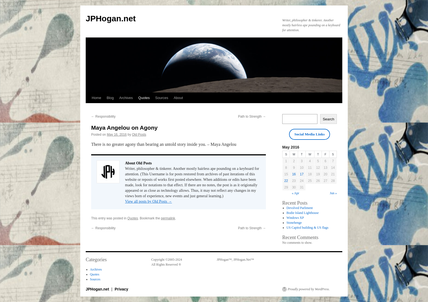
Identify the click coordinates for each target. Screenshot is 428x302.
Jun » (333, 193)
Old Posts (139, 135)
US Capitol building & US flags (308, 228)
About (178, 98)
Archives (126, 98)
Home (96, 98)
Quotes (144, 98)
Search (328, 119)
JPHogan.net (111, 18)
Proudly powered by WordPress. (309, 289)
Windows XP (295, 218)
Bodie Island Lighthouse (303, 213)
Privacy (121, 289)
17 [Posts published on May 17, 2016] (302, 174)
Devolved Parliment (300, 208)
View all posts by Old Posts (148, 201)
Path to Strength (252, 116)
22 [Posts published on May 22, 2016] (286, 181)
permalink (168, 218)
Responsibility (103, 116)
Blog (110, 98)
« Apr (295, 193)
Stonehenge (294, 223)
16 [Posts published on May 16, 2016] (294, 174)
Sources (161, 98)
